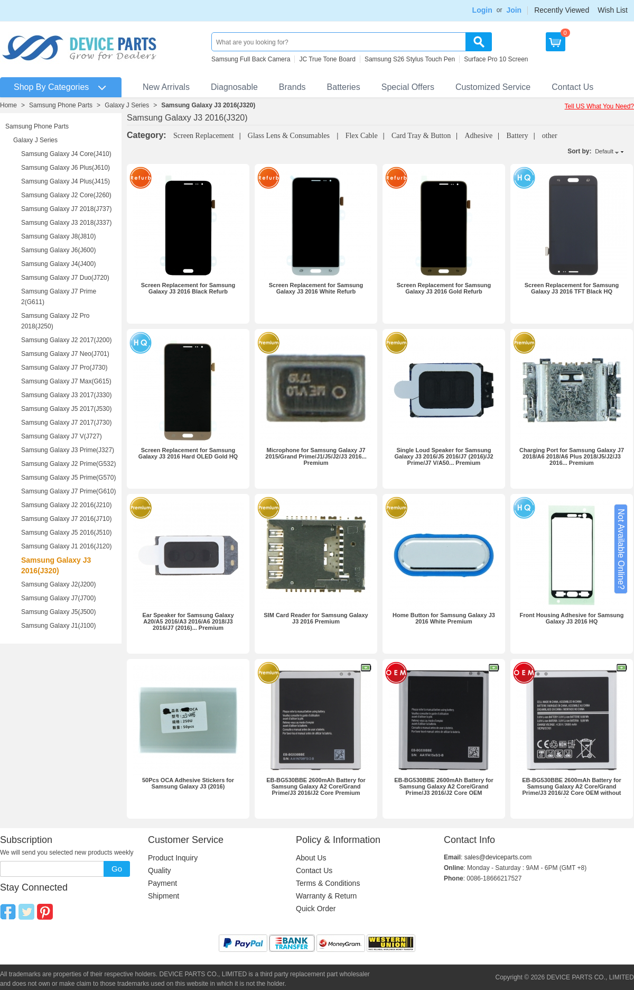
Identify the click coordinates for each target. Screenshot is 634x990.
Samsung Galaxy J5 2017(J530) (66, 408)
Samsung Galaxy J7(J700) (58, 598)
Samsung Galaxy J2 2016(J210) (66, 505)
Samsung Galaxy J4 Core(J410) (66, 154)
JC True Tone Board (327, 59)
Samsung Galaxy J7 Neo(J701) (65, 354)
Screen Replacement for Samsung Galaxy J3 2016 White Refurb (316, 288)
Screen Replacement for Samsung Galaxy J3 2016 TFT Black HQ (572, 288)
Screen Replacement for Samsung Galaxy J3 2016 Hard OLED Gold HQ (188, 453)
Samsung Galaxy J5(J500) (58, 612)
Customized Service (492, 86)
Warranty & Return (326, 896)
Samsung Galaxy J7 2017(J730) (66, 422)
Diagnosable (234, 86)
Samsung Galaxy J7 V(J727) (61, 436)
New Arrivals (166, 86)
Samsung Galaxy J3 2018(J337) (66, 222)
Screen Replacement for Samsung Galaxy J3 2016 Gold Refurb (444, 288)
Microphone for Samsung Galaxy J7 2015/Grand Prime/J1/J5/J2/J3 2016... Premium (315, 456)
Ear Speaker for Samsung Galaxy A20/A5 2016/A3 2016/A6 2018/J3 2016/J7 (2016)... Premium (188, 621)
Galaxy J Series (127, 105)
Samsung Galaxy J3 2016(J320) (208, 105)
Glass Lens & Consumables (290, 136)
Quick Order (315, 908)
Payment (162, 883)
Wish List (613, 10)
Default (604, 151)
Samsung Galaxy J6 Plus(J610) (65, 167)
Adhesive (478, 136)
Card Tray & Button (421, 136)
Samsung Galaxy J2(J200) (58, 584)
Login (482, 10)
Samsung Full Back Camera (250, 59)
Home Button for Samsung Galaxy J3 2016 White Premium (444, 618)
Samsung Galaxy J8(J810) (58, 236)
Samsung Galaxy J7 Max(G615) (66, 381)
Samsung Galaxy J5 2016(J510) (66, 532)
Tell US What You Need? (599, 106)
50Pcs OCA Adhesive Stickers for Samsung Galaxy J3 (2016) (188, 783)
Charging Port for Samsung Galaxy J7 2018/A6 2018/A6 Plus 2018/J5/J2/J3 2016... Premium (571, 456)
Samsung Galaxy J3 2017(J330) (66, 395)
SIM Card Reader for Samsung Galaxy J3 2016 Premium (316, 618)
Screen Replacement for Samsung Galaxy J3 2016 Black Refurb (188, 288)
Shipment (163, 896)
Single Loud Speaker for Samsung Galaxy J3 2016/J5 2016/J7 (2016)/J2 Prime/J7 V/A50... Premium (443, 456)
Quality (159, 870)
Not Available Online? (621, 549)
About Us (311, 858)
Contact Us (572, 86)
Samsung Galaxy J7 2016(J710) (66, 518)
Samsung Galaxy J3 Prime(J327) (67, 450)
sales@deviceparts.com (498, 857)
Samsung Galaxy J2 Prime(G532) (68, 464)
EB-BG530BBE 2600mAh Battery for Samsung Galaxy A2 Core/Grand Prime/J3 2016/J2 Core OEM (443, 786)
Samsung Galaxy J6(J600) (58, 250)
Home (8, 105)
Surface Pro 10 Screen (496, 59)
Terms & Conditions (328, 883)
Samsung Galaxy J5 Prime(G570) (68, 477)
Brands (292, 86)
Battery (517, 136)
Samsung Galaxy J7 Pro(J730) (64, 367)
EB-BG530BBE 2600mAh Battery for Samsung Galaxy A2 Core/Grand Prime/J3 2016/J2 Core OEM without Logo (571, 789)
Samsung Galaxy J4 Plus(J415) (65, 181)
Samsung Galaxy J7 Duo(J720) (65, 277)
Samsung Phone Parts (60, 105)
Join (513, 10)
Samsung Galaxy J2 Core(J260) (66, 195)
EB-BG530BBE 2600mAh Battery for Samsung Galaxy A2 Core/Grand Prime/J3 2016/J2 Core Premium (316, 786)
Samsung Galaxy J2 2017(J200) (66, 340)
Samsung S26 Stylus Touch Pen (410, 59)
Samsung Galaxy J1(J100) (58, 625)
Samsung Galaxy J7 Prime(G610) (68, 491)
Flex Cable (362, 136)
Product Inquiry (173, 858)
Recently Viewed (561, 10)
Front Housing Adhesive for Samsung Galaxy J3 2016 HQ (572, 618)
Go (116, 868)
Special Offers (407, 86)
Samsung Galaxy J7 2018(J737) (66, 209)
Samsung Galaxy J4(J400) (58, 264)
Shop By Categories (51, 86)
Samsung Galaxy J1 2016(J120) (66, 546)
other (549, 136)
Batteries (343, 86)
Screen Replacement (203, 136)
